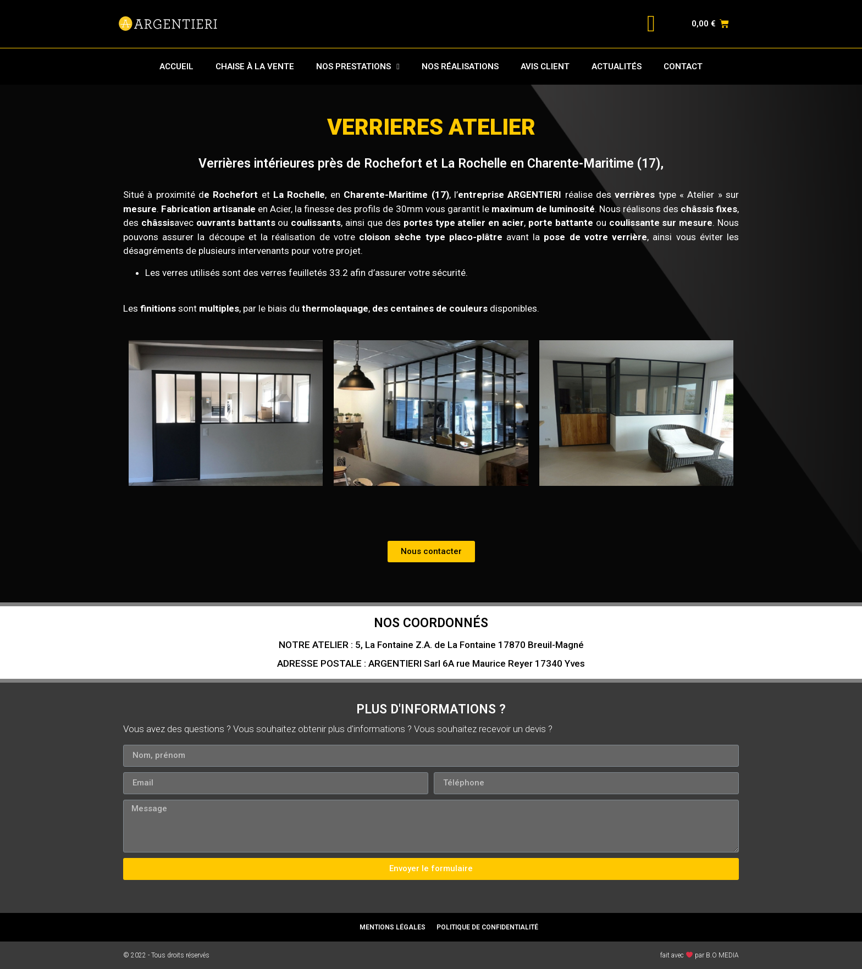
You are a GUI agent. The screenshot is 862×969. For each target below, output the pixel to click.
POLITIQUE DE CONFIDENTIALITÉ (487, 927)
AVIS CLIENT (545, 66)
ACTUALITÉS (617, 66)
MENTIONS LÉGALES (393, 927)
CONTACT (683, 66)
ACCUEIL (176, 66)
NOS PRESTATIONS (357, 66)
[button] (431, 551)
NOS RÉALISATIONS (460, 66)
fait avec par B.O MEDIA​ (699, 955)
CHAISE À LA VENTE (255, 66)
